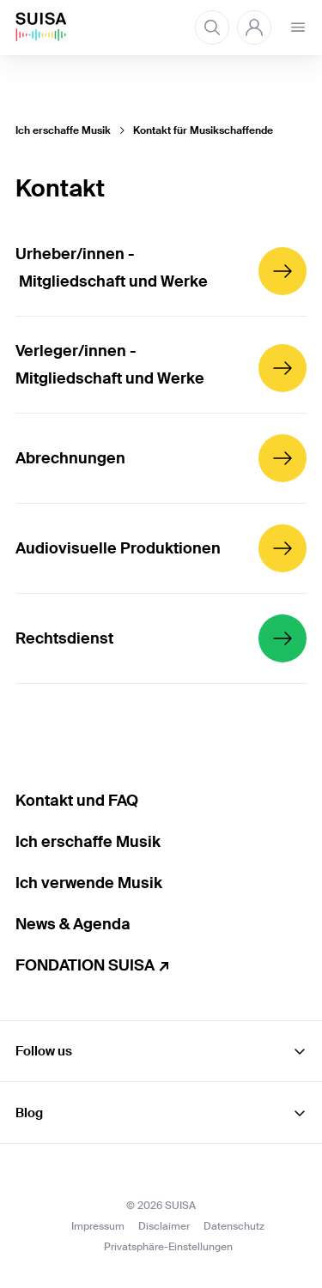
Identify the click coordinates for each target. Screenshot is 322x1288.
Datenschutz (234, 1226)
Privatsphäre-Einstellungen (168, 1247)
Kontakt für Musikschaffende (203, 130)
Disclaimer (164, 1226)
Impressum (98, 1226)
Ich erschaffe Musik (63, 130)
